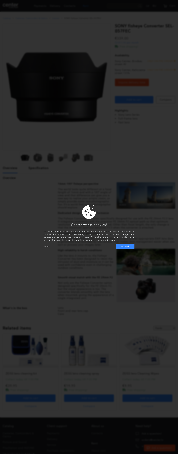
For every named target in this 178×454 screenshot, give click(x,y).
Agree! (125, 246)
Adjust (47, 246)
